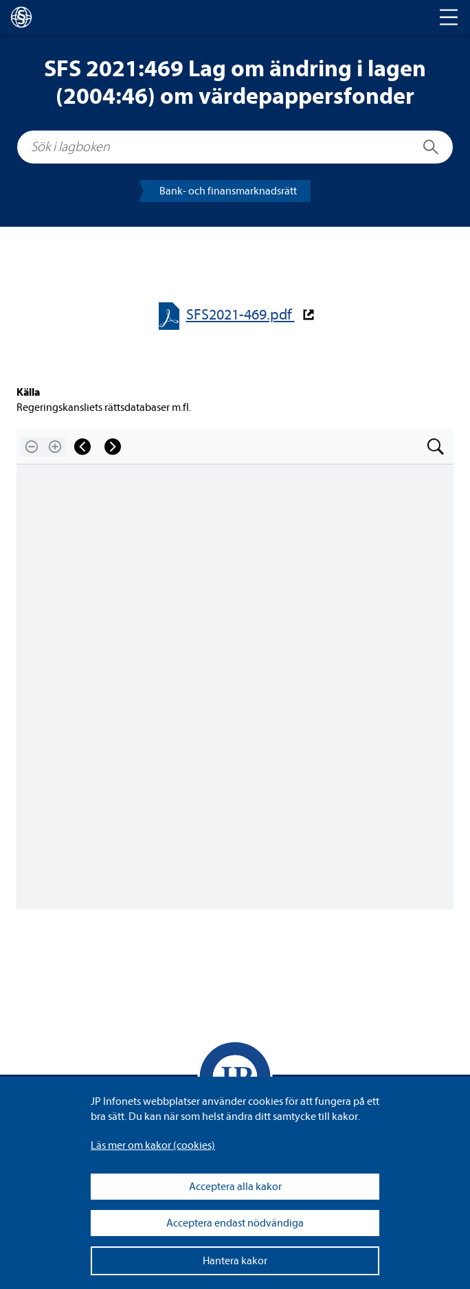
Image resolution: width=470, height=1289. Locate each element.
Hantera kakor (235, 1261)
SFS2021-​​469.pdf (240, 315)
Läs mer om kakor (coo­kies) (153, 1145)
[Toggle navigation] (448, 17)
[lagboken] (21, 17)
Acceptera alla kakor (235, 1186)
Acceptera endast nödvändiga (235, 1223)
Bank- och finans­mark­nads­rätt (228, 191)
